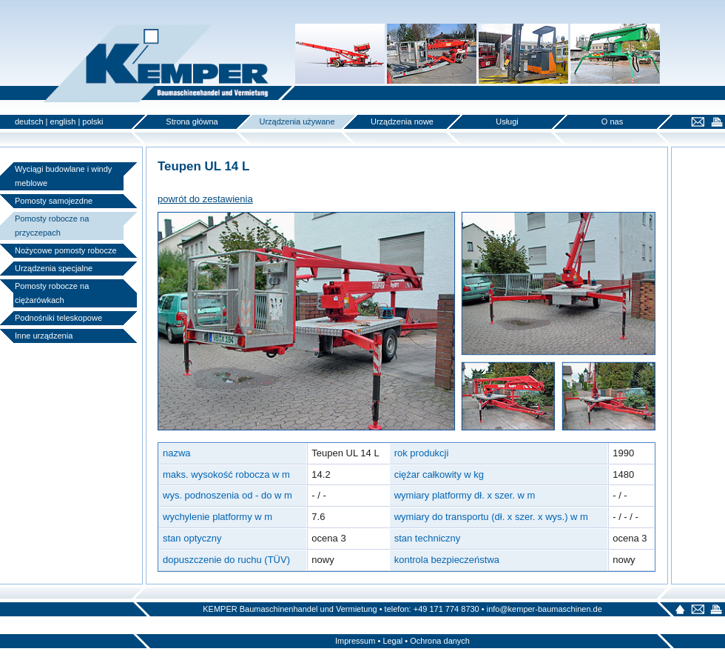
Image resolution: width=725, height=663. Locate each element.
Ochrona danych (440, 640)
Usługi (507, 121)
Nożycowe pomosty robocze (66, 250)
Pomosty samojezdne (53, 200)
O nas (612, 121)
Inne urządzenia (43, 335)
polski (92, 121)
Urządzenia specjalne (53, 268)
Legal (392, 640)
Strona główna (192, 121)
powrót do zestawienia (205, 198)
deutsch (29, 121)
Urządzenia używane (296, 121)
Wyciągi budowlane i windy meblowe (63, 175)
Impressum (355, 640)
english (63, 121)
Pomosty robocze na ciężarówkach (52, 292)
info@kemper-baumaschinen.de (544, 608)
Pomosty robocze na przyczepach (52, 225)
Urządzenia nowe (402, 121)
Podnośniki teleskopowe (58, 317)
